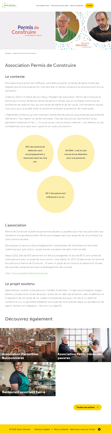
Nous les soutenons (76, 5)
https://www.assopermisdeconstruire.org (26, 273)
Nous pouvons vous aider (60, 5)
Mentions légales (42, 429)
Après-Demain (23, 429)
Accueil (8, 53)
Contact (89, 5)
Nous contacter (61, 429)
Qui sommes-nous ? (43, 5)
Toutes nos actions (85, 407)
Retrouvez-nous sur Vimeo (82, 429)
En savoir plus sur (28, 345)
